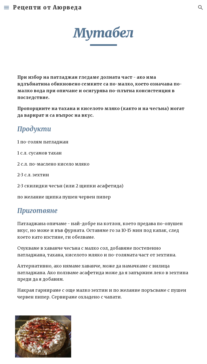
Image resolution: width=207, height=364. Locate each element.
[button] (6, 7)
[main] (103, 35)
